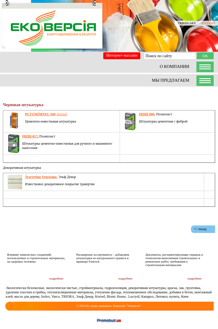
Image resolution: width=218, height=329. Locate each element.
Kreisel (46, 114)
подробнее (56, 278)
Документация (183, 243)
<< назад (200, 229)
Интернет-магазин (121, 55)
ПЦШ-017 (30, 136)
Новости (124, 243)
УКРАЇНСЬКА (187, 23)
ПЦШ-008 (146, 114)
